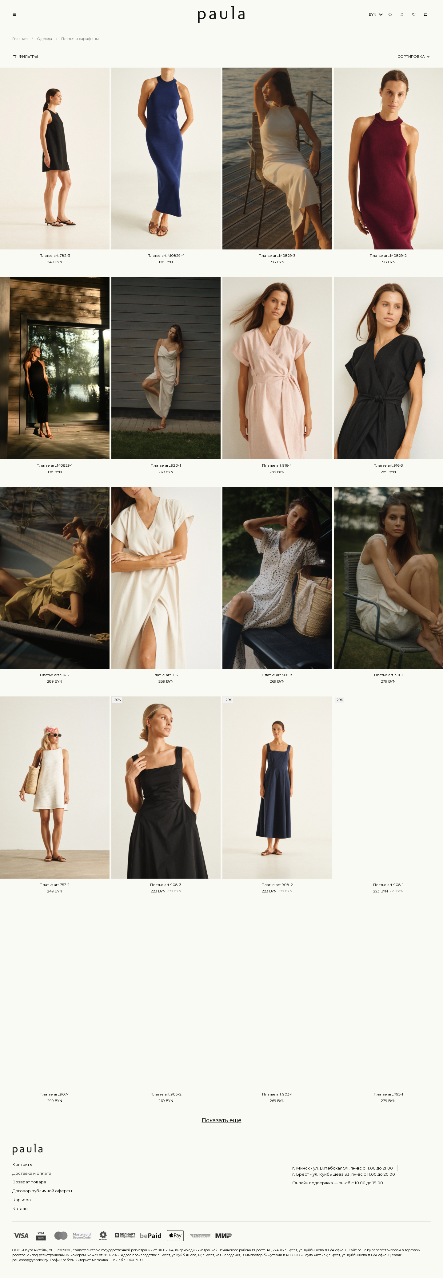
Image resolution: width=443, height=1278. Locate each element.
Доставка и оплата (31, 1173)
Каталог (21, 1208)
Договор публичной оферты (42, 1190)
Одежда (44, 38)
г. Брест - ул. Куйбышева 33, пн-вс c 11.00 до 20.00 (343, 1174)
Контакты (22, 1164)
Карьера (21, 1199)
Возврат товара (29, 1181)
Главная (20, 38)
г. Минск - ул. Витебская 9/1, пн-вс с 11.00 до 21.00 (342, 1168)
